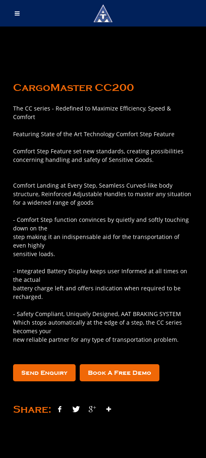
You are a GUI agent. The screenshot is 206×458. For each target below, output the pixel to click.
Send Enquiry (44, 372)
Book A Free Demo (119, 372)
